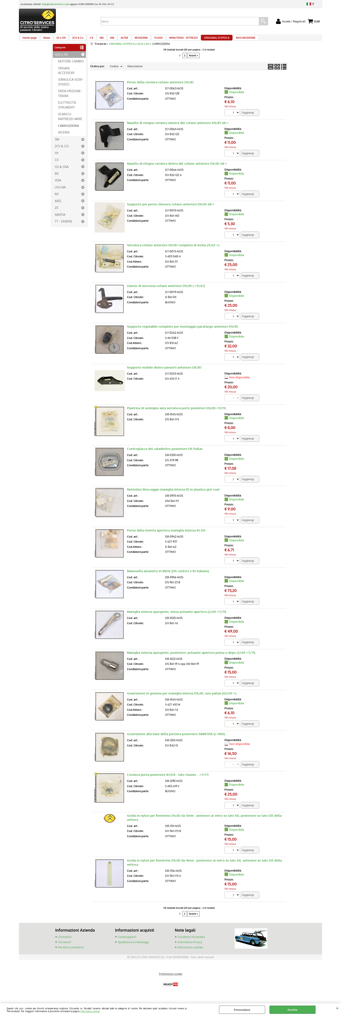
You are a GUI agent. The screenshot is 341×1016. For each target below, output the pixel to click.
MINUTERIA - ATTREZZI (171, 39)
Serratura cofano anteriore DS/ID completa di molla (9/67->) (173, 249)
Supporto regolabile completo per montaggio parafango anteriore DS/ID (182, 331)
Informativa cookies (90, 1011)
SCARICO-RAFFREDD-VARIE (70, 120)
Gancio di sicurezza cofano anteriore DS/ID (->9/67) (166, 290)
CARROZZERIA (68, 129)
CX (86, 39)
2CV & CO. (62, 150)
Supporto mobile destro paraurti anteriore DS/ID (164, 372)
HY (57, 157)
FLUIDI (147, 39)
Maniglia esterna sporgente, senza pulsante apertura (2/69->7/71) (176, 617)
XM (104, 39)
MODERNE (131, 39)
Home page (29, 39)
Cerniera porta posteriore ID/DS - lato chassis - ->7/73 (168, 780)
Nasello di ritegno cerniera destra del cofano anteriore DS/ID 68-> (177, 168)
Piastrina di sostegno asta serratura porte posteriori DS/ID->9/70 (176, 413)
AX (57, 198)
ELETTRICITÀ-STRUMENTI (67, 109)
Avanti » (193, 59)
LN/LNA (60, 191)
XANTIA (60, 218)
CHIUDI (337, 1008)
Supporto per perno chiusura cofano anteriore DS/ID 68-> (170, 208)
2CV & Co (73, 39)
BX (57, 177)
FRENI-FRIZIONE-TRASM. (70, 97)
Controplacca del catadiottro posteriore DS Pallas (164, 453)
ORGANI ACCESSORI (66, 74)
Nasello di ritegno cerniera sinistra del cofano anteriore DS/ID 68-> (178, 127)
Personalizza (242, 1009)
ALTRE (115, 39)
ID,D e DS (61, 58)
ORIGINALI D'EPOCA (203, 39)
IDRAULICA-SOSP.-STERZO (71, 86)
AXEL (58, 205)
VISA (58, 184)
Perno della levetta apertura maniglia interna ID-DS (166, 535)
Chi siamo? (64, 947)
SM (95, 39)
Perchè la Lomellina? (71, 952)
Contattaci (65, 942)
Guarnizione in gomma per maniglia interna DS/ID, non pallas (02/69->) (181, 698)
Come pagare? (127, 942)
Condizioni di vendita (191, 942)
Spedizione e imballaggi (133, 947)
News (45, 39)
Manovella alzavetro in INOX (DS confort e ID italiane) (168, 576)
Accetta (292, 1009)
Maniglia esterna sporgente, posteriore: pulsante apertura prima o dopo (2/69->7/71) (191, 658)
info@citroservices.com (55, 4)
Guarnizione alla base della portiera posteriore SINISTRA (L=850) (176, 739)
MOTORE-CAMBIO (71, 65)
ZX (56, 212)
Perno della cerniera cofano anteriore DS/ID (160, 86)
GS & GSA (62, 171)
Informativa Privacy (190, 947)
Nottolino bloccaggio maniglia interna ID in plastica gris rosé (173, 494)
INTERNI (64, 136)
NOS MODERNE (231, 39)
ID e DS (58, 39)
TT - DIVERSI (63, 225)
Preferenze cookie (170, 979)
